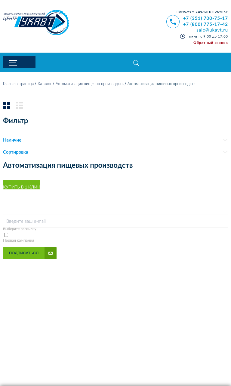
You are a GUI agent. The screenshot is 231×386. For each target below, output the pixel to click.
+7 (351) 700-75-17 (205, 18)
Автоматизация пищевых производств (90, 85)
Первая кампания (18, 241)
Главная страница (18, 85)
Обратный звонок (210, 42)
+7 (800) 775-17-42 (205, 24)
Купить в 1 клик (21, 188)
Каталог (45, 85)
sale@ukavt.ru (212, 29)
